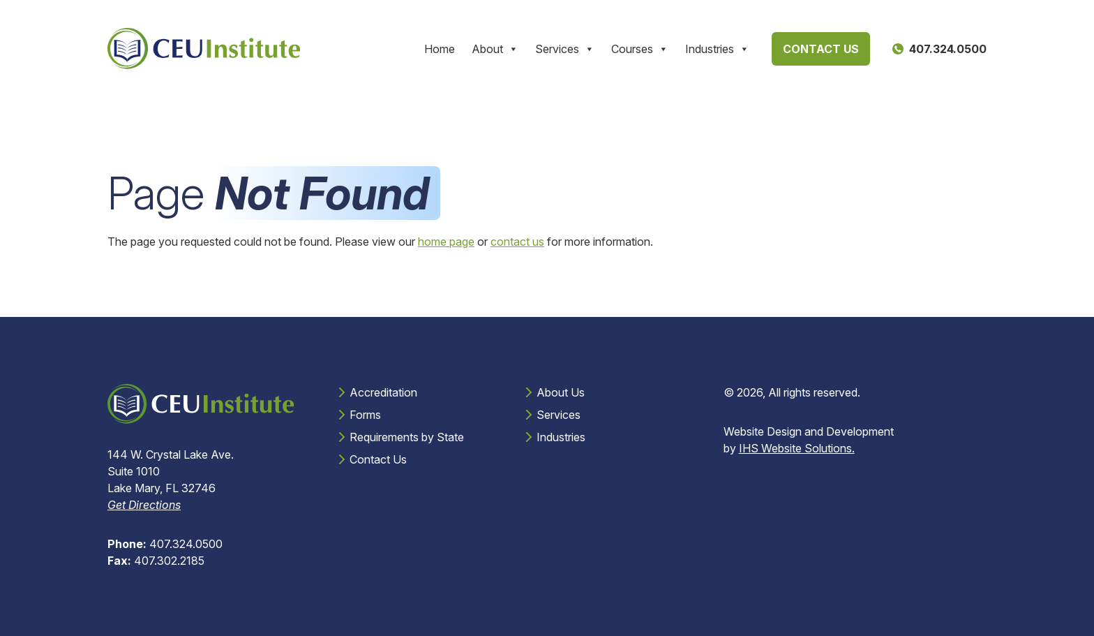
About (495, 49)
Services (564, 49)
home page (446, 242)
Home (439, 49)
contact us (517, 242)
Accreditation (383, 392)
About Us (561, 392)
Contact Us (821, 49)
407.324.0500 (165, 544)
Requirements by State (407, 437)
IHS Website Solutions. (797, 448)
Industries (717, 49)
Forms (365, 415)
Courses (639, 49)
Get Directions (144, 505)
